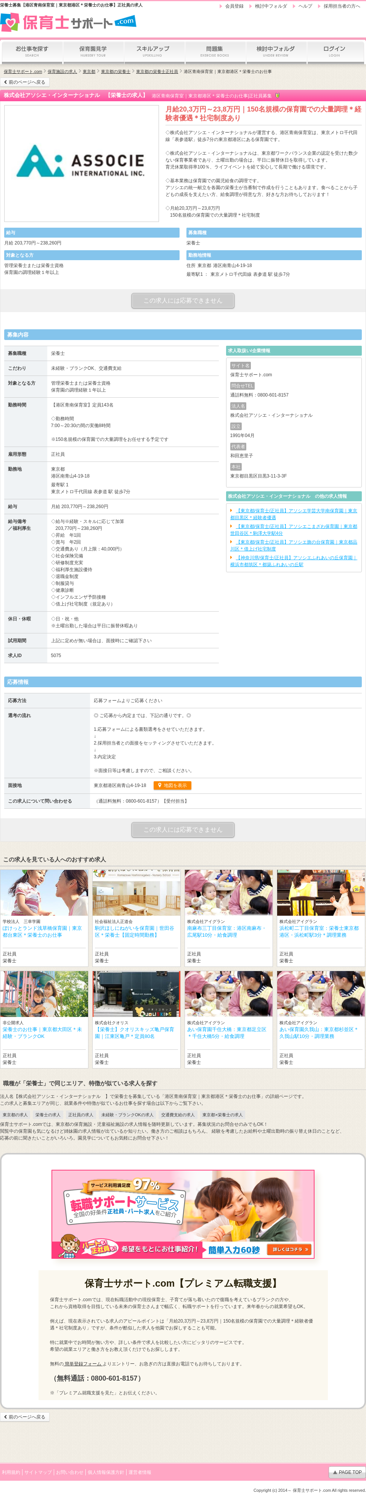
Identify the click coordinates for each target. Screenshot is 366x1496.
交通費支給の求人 (178, 1114)
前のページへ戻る (27, 82)
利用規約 (11, 1472)
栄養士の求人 (48, 1114)
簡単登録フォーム (83, 1363)
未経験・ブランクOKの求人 (127, 1114)
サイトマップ (38, 1472)
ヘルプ (305, 6)
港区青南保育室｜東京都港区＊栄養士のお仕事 (228, 71)
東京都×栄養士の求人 (222, 1114)
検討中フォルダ (271, 6)
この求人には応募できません (183, 300)
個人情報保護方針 (106, 1472)
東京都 (89, 71)
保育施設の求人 (62, 71)
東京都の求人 (15, 1114)
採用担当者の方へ (342, 6)
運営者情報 (139, 1472)
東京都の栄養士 (115, 71)
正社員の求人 (80, 1114)
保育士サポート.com (23, 71)
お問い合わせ (69, 1472)
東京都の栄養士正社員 (157, 71)
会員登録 (234, 6)
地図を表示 (174, 785)
